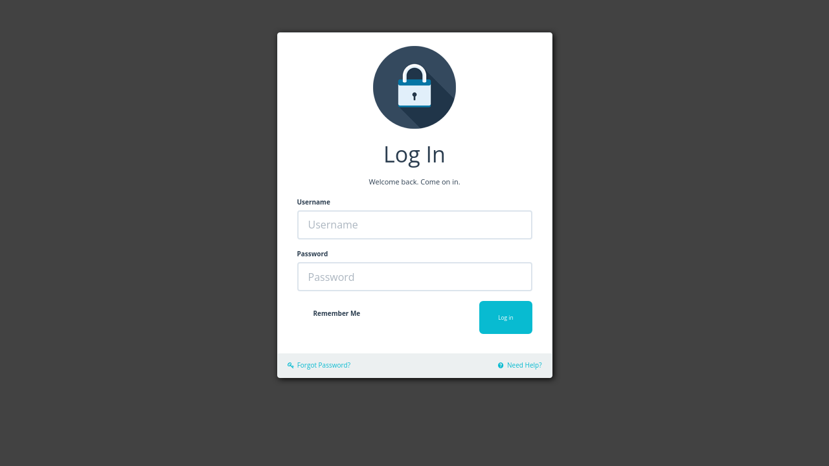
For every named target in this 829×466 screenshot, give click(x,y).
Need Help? (520, 365)
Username (313, 201)
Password (312, 253)
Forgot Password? (319, 365)
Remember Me (337, 313)
